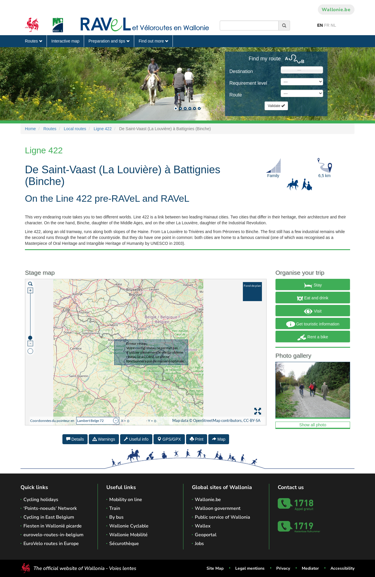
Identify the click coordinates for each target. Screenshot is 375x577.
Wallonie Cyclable (129, 526)
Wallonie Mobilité (128, 535)
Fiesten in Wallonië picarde (52, 526)
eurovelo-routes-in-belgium (53, 535)
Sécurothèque (124, 544)
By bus (116, 517)
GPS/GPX (169, 439)
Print (197, 439)
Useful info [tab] (136, 439)
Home (30, 128)
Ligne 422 (103, 128)
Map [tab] (218, 439)
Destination (241, 71)
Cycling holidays (40, 500)
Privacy (283, 568)
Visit (312, 311)
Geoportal (206, 535)
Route (235, 94)
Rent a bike (312, 337)
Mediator (310, 568)
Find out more (153, 41)
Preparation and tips (108, 41)
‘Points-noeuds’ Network (50, 508)
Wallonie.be (336, 9)
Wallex (203, 526)
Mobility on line (125, 500)
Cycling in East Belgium (48, 517)
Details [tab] (75, 439)
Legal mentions (250, 568)
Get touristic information (313, 324)
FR (327, 25)
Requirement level (248, 83)
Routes (33, 41)
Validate (276, 106)
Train (114, 508)
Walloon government (218, 508)
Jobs (199, 544)
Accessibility (342, 568)
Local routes (75, 128)
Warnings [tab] (104, 439)
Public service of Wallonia (222, 517)
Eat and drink (312, 298)
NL (333, 25)
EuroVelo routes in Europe (51, 544)
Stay (313, 285)
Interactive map (65, 41)
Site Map (215, 568)
